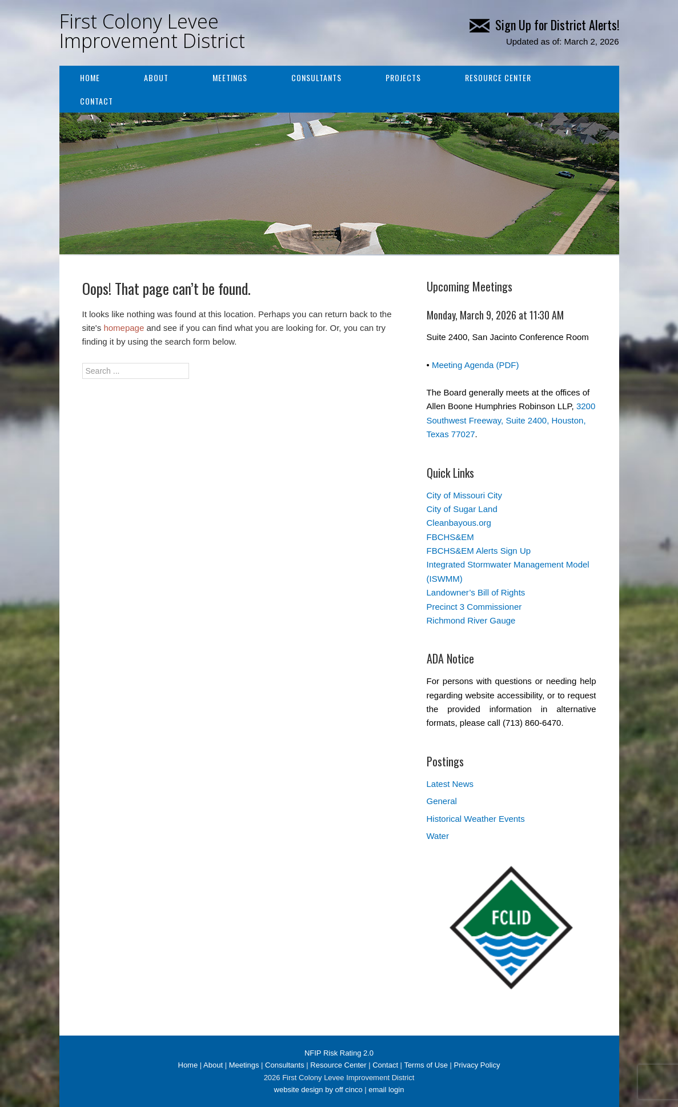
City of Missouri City (465, 495)
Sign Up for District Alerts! (544, 24)
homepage (123, 328)
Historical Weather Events (476, 819)
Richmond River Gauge (471, 620)
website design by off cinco (318, 1089)
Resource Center (498, 77)
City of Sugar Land (462, 509)
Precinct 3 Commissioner (474, 607)
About (156, 77)
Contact (96, 101)
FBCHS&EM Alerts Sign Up (479, 551)
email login (386, 1089)
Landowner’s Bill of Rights (476, 592)
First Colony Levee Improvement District (152, 31)
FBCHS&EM (450, 537)
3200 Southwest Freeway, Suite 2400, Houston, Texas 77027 (511, 420)
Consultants (316, 77)
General (442, 801)
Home (90, 77)
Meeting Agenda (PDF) (475, 365)
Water (438, 836)
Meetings (229, 77)
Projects (403, 77)
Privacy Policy (477, 1065)
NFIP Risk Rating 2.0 (339, 1053)
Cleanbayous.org (459, 522)
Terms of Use (426, 1065)
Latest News (450, 784)
